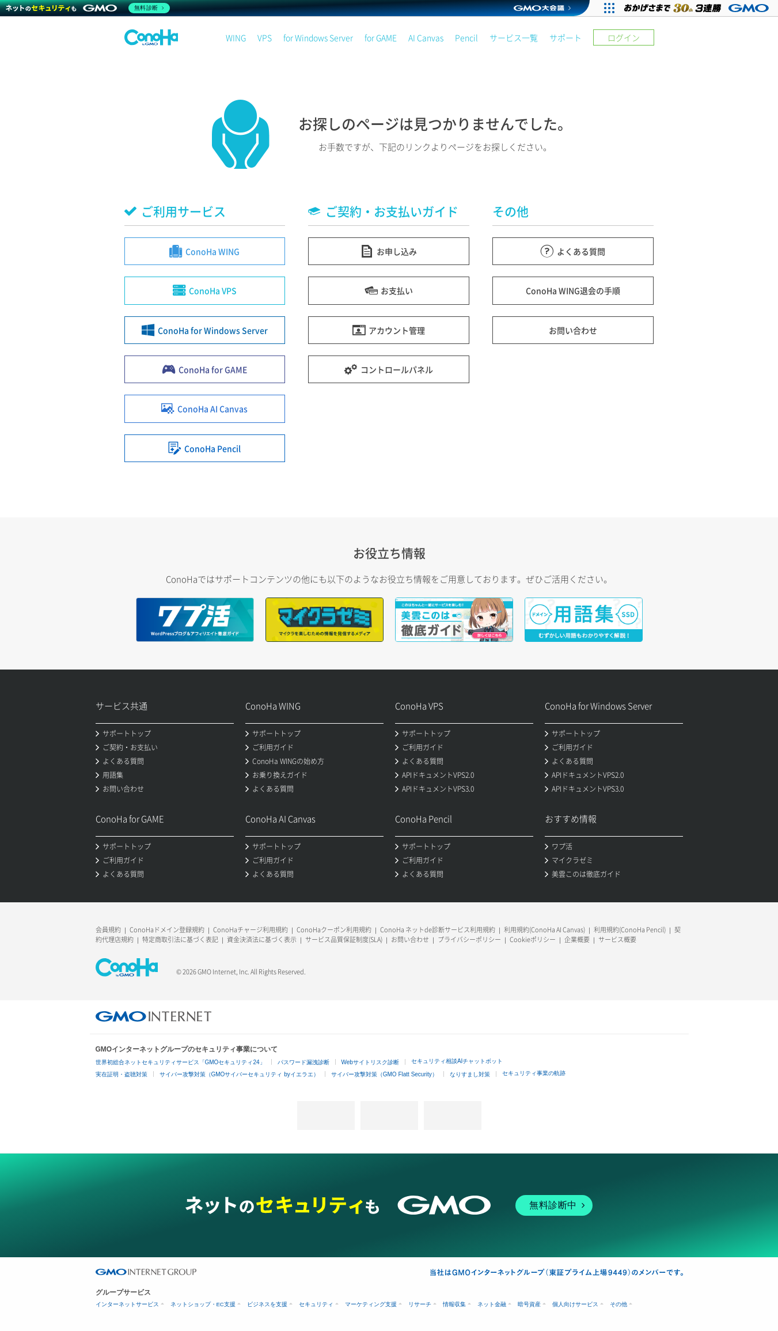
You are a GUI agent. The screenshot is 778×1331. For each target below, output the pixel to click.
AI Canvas (425, 37)
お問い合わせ (410, 939)
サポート (565, 37)
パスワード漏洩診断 (303, 1062)
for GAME (381, 37)
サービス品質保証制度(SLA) (343, 939)
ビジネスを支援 (267, 1304)
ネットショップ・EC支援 (203, 1304)
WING (236, 37)
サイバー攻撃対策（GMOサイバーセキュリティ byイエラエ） (239, 1074)
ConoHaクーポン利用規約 (334, 930)
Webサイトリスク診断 (370, 1062)
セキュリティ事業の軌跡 (534, 1073)
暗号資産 (529, 1304)
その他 (618, 1304)
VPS (264, 37)
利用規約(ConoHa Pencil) (630, 930)
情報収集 (454, 1304)
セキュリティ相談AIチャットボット (457, 1061)
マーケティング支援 (371, 1304)
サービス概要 (617, 939)
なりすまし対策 (470, 1074)
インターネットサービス (127, 1304)
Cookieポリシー (533, 939)
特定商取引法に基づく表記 (180, 939)
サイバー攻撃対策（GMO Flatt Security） (384, 1074)
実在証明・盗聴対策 (121, 1074)
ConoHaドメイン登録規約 (167, 930)
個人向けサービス (575, 1304)
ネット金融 (491, 1304)
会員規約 (108, 930)
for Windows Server (318, 37)
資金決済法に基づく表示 (262, 939)
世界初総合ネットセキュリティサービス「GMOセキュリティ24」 (180, 1062)
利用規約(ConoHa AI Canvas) (544, 930)
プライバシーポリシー (469, 939)
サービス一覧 (513, 37)
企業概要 (577, 939)
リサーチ (419, 1304)
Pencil (466, 37)
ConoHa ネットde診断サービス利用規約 (437, 930)
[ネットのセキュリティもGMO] (88, 8)
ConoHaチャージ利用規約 (250, 930)
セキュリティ (316, 1304)
